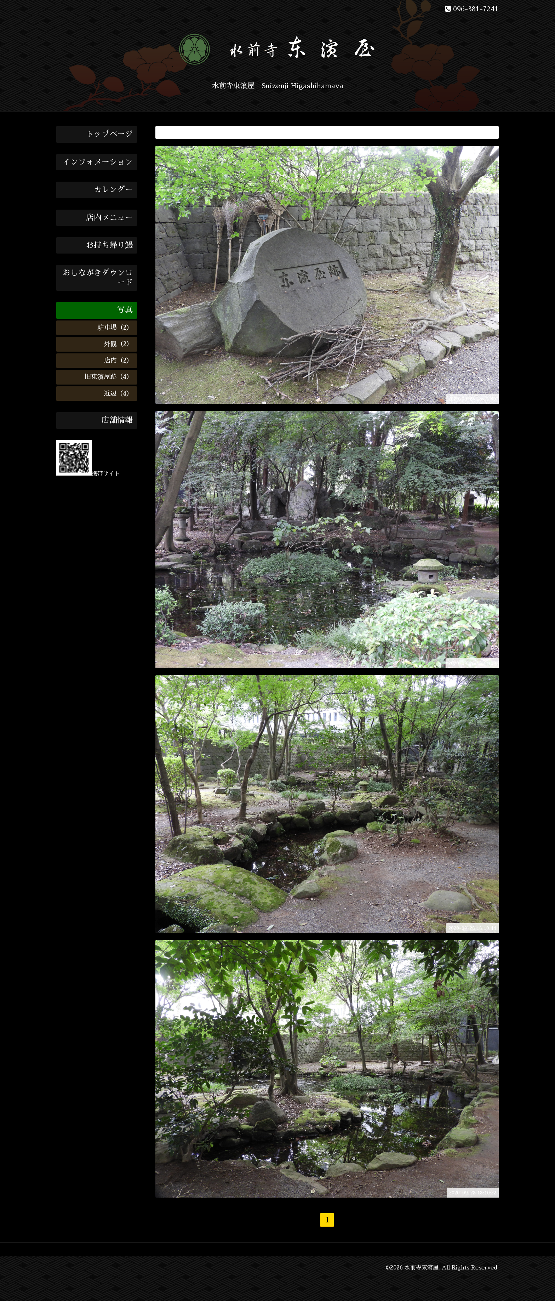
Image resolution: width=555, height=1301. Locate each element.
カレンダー (113, 190)
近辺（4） (118, 393)
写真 (125, 310)
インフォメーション (98, 162)
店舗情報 (117, 420)
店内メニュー (109, 218)
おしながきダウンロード (98, 277)
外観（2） (118, 344)
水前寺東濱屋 (422, 1268)
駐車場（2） (115, 327)
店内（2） (118, 360)
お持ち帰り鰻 (109, 245)
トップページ (109, 134)
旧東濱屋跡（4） (109, 377)
